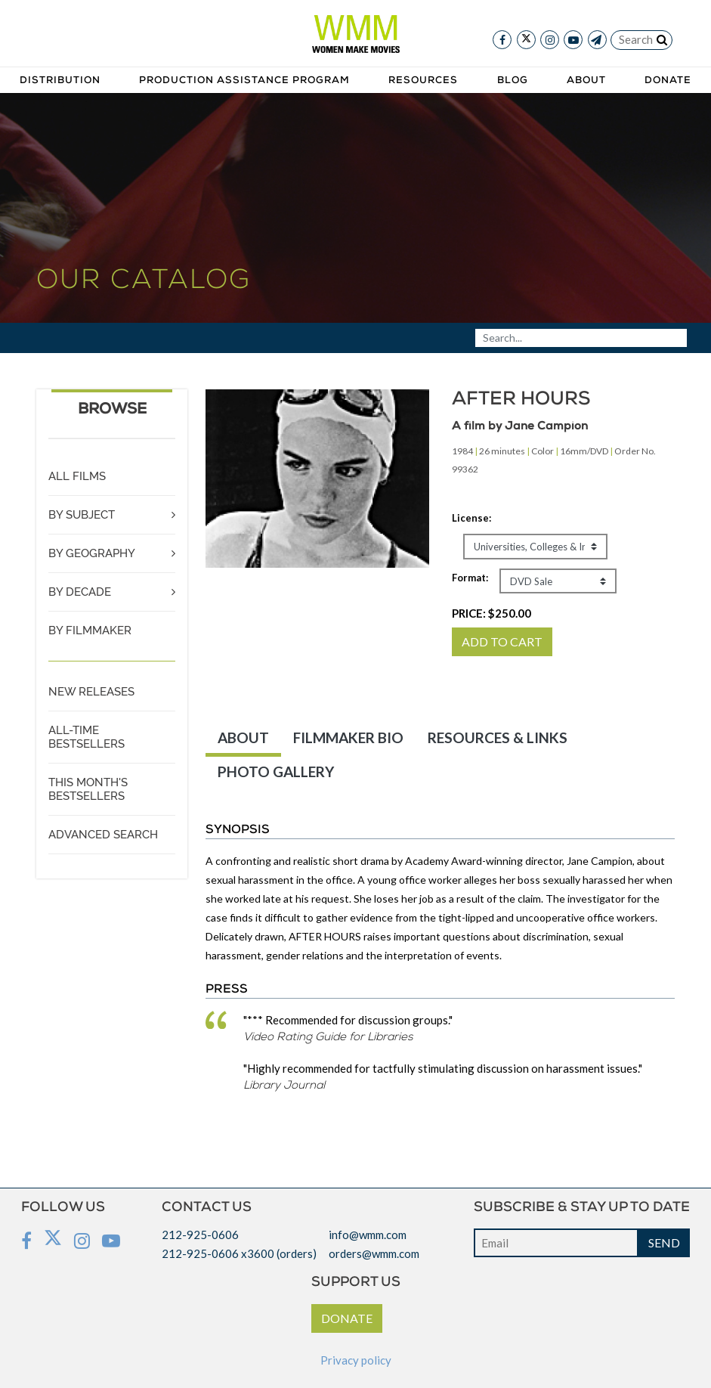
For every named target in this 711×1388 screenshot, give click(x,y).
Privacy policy (355, 1360)
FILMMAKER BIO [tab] (348, 737)
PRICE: (491, 613)
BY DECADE (79, 592)
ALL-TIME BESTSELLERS (86, 737)
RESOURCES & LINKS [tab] (497, 737)
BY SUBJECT (81, 515)
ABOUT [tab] (243, 737)
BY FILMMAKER (89, 630)
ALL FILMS (77, 476)
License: (471, 518)
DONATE (347, 1318)
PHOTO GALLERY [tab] (276, 771)
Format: (470, 578)
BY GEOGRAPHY (91, 553)
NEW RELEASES (91, 692)
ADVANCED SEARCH (103, 834)
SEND (664, 1242)
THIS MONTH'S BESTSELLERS (88, 789)
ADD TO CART (502, 641)
